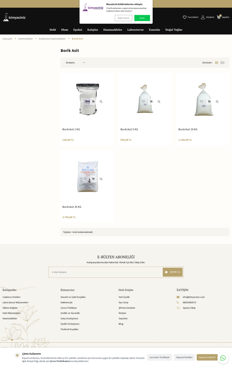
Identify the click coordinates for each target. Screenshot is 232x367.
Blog (121, 323)
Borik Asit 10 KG (187, 129)
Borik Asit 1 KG (71, 129)
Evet (142, 18)
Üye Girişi (123, 302)
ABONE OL (172, 272)
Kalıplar (92, 30)
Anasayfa (7, 38)
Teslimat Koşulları (69, 329)
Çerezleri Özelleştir (160, 357)
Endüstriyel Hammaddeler (52, 38)
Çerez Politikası (69, 307)
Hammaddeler (112, 30)
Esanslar (154, 30)
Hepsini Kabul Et (207, 357)
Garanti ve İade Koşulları (73, 297)
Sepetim (123, 318)
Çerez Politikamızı (60, 361)
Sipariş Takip (186, 307)
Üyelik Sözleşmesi (70, 323)
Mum (64, 30)
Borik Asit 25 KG (71, 206)
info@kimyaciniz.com (191, 297)
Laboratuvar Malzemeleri (15, 302)
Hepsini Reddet (184, 357)
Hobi (53, 30)
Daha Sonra (123, 18)
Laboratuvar (135, 30)
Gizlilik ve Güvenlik (70, 313)
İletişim (122, 313)
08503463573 (186, 302)
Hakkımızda (66, 302)
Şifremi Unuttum (127, 307)
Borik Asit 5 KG (129, 129)
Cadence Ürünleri (11, 297)
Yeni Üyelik (124, 297)
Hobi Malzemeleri (12, 313)
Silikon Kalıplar (10, 307)
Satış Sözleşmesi (69, 318)
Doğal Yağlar (173, 30)
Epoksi (77, 30)
